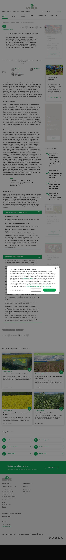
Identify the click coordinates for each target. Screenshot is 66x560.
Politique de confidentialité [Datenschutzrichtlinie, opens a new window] (44, 286)
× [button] (57, 267)
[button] (16, 290)
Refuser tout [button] (36, 290)
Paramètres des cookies (32, 286)
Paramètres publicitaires (33, 284)
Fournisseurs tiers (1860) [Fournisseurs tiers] (27, 278)
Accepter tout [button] (49, 290)
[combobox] (55, 268)
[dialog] (33, 280)
